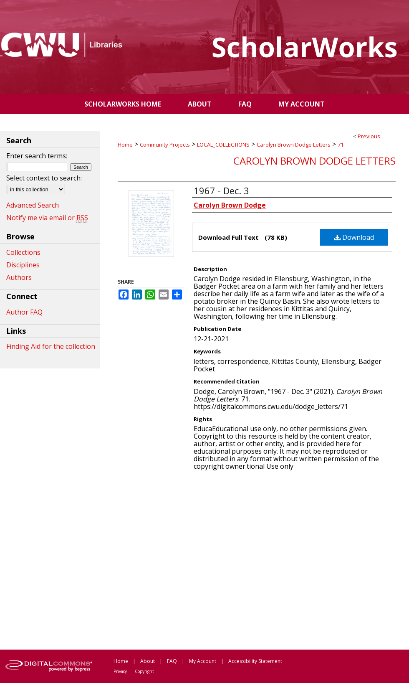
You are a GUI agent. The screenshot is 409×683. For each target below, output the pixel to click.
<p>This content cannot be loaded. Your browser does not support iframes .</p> (257, 559)
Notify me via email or (47, 217)
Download (354, 237)
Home (125, 144)
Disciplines (23, 264)
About (147, 661)
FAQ (172, 661)
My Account (202, 661)
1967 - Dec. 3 (221, 190)
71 (340, 144)
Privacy (120, 671)
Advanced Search (32, 205)
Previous (369, 136)
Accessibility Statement (255, 661)
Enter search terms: (36, 155)
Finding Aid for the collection (50, 346)
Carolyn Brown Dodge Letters (294, 144)
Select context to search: (44, 178)
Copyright (144, 671)
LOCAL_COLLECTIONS (223, 144)
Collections (23, 252)
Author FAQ (24, 312)
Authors (19, 277)
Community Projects (165, 144)
